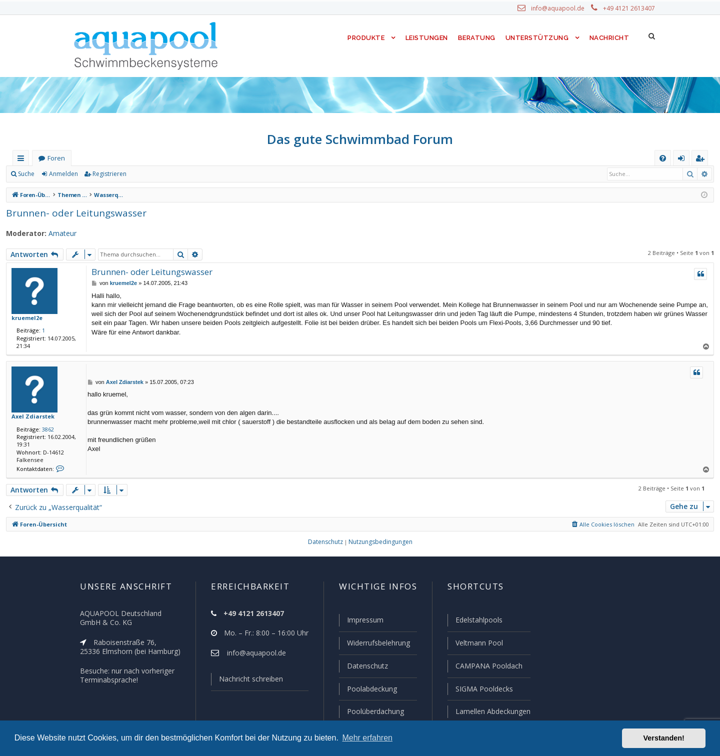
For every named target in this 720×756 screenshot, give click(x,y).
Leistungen (426, 38)
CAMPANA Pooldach (488, 667)
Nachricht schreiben (247, 681)
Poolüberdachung (371, 712)
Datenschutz (363, 667)
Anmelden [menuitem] (683, 160)
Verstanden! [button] (664, 738)
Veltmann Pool (478, 644)
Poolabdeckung (368, 690)
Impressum (361, 622)
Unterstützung (537, 38)
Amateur (57, 234)
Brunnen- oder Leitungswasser (71, 213)
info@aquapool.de (561, 8)
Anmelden (63, 174)
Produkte (363, 38)
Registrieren (108, 174)
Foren (56, 158)
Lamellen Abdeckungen (492, 712)
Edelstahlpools (478, 622)
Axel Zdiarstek (30, 416)
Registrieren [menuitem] (702, 160)
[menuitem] (662, 158)
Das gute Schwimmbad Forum (360, 139)
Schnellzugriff (22, 160)
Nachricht (608, 38)
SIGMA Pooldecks (484, 690)
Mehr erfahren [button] (367, 738)
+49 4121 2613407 (630, 8)
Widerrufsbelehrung (374, 644)
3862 (46, 429)
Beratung (477, 38)
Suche (26, 174)
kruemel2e (25, 317)
